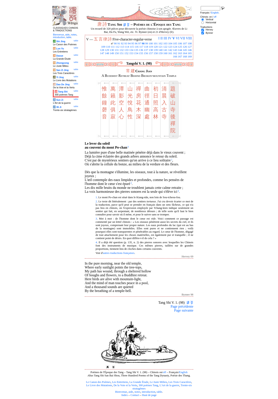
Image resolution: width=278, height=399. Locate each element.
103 (165, 43)
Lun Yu (60, 48)
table (159, 391)
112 (117, 46)
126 (185, 46)
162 (175, 53)
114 (127, 46)
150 (117, 53)
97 (139, 43)
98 (143, 43)
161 (170, 53)
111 (113, 46)
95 (132, 43)
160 (165, 53)
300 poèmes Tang (148, 385)
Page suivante (183, 310)
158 (156, 53)
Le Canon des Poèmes (98, 382)
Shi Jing (60, 41)
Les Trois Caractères (180, 382)
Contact (135, 395)
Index (124, 395)
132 (121, 50)
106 (180, 43)
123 (170, 46)
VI (177, 38)
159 (160, 53)
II (161, 38)
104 (170, 43)
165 (190, 53)
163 (180, 53)
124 (175, 46)
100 (151, 43)
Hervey (209, 29)
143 (175, 50)
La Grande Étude (138, 382)
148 (107, 53)
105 (175, 43)
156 (146, 53)
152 (126, 53)
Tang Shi (63, 91)
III (165, 38)
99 (146, 43)
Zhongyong (62, 63)
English (183, 372)
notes (137, 391)
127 (190, 46)
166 (175, 56)
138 (151, 50)
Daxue (59, 55)
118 (146, 46)
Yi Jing (60, 77)
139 (156, 50)
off (164, 372)
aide (130, 391)
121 (160, 46)
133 (126, 50)
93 (125, 43)
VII (182, 38)
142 (170, 50)
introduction (149, 391)
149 (112, 53)
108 (190, 43)
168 (185, 56)
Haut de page (149, 395)
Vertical (209, 19)
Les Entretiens (120, 382)
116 (136, 46)
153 (131, 53)
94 (129, 43)
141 (165, 50)
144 (180, 50)
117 (141, 46)
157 (151, 53)
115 (132, 46)
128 (102, 50)
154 (136, 53)
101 (156, 43)
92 (122, 43)
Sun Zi (59, 100)
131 (117, 50)
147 (102, 53)
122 (165, 46)
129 (107, 50)
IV (170, 38)
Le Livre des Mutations (99, 385)
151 (121, 53)
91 (118, 43)
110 (108, 46)
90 (115, 43)
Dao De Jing (63, 84)
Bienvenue (121, 391)
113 (122, 46)
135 (136, 50)
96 (136, 43)
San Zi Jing (62, 70)
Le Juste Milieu (158, 382)
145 (185, 50)
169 (190, 56)
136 (141, 50)
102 (160, 43)
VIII (189, 38)
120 (156, 46)
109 (103, 46)
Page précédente (182, 306)
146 (190, 50)
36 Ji (58, 107)
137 (146, 50)
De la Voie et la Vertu (125, 385)
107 (185, 43)
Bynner (209, 33)
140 (160, 50)
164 (185, 53)
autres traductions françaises (118, 253)
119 (151, 46)
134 (131, 50)
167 (180, 56)
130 (112, 50)
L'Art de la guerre (169, 385)
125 (180, 46)
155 (141, 53)
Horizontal (211, 22)
